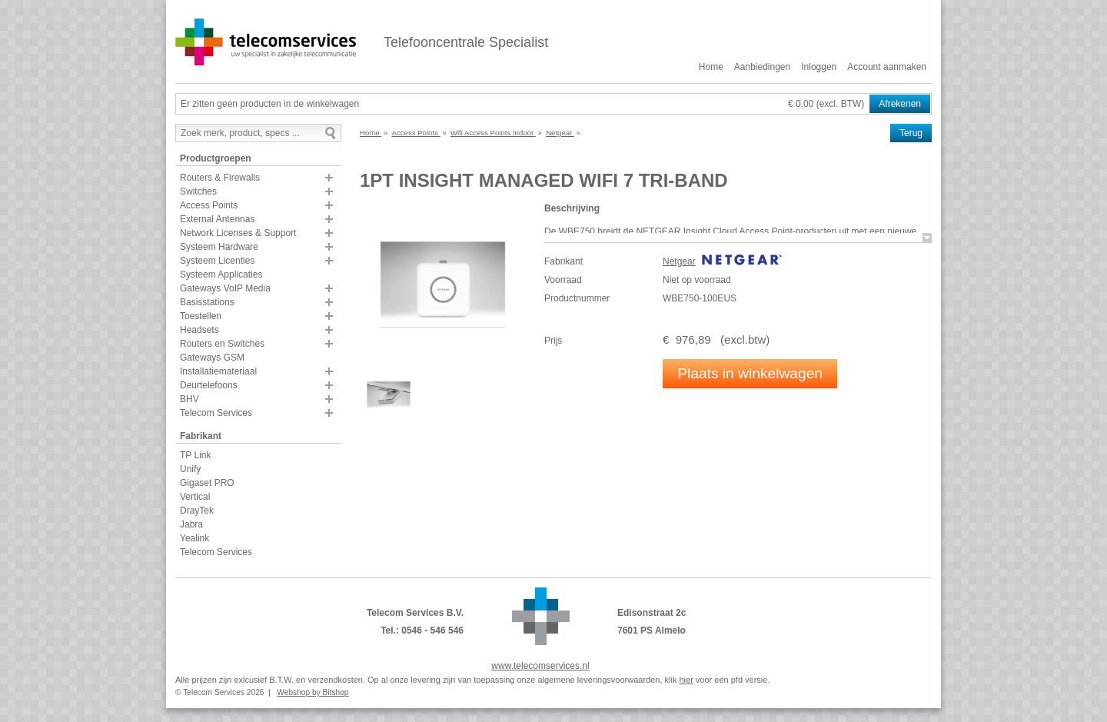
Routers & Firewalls (220, 177)
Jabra (191, 524)
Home (711, 67)
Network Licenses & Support (238, 233)
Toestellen (200, 316)
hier (686, 679)
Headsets (199, 329)
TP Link (195, 455)
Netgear (679, 261)
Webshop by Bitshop (312, 692)
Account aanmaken (886, 67)
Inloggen (818, 67)
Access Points (209, 205)
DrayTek (197, 510)
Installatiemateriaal (218, 371)
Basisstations (207, 302)
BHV (189, 399)
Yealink (194, 538)
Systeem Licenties (217, 260)
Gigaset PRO (207, 482)
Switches (198, 191)
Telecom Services (216, 413)
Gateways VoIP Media (225, 288)
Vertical (195, 496)
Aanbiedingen (762, 67)
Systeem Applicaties (221, 274)
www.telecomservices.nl (540, 665)
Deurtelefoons (209, 385)
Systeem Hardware (219, 246)
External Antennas (217, 219)
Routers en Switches (222, 343)
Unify (190, 469)
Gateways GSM (212, 357)
